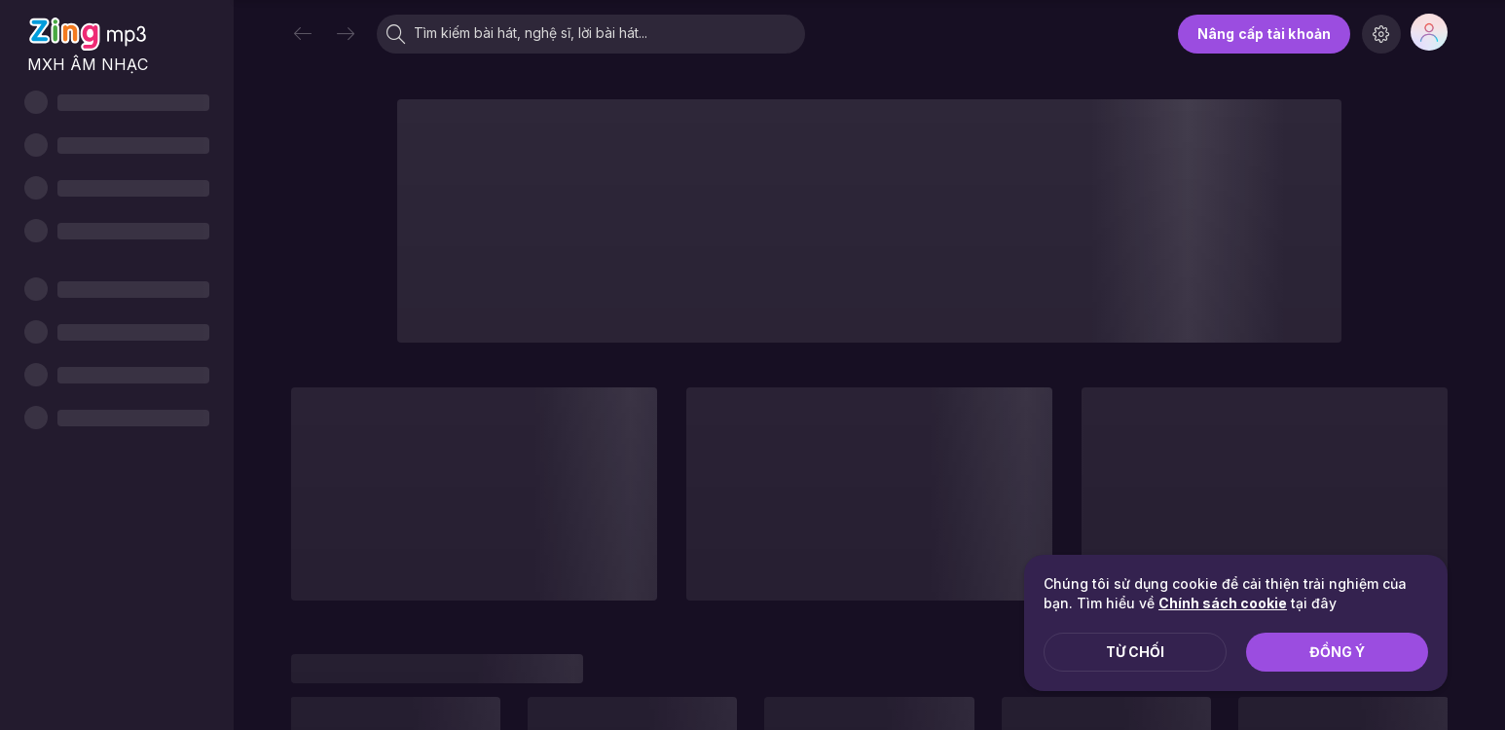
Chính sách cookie (1222, 603)
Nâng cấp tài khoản (1264, 33)
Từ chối (1135, 651)
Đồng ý (1337, 651)
